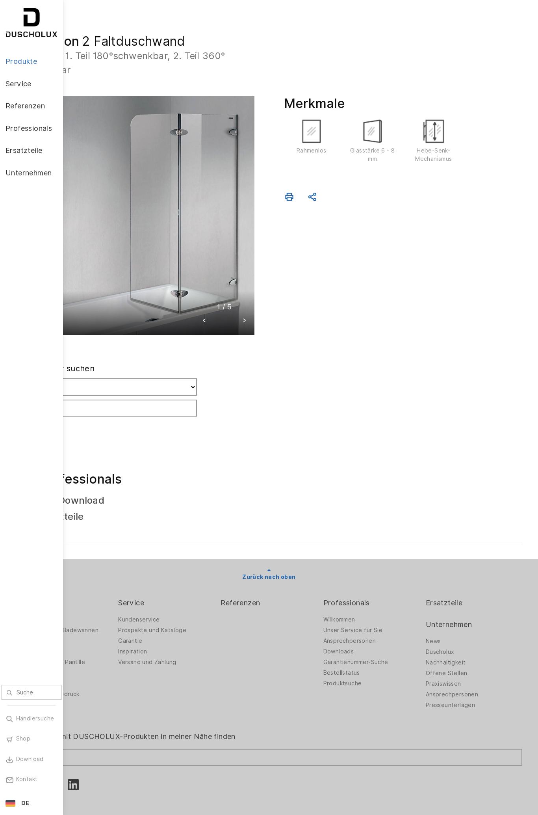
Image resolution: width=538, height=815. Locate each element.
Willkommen (364, 588)
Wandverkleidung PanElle (113, 630)
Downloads (364, 620)
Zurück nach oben (300, 545)
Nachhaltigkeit (458, 631)
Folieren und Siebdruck (111, 662)
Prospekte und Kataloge (203, 598)
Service (182, 571)
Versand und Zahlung (198, 630)
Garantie (181, 609)
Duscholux (452, 620)
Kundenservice (189, 588)
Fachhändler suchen (118, 337)
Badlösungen (97, 609)
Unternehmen (461, 593)
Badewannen (97, 620)
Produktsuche (368, 652)
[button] (235, 290)
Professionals (372, 571)
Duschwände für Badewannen (120, 598)
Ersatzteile (456, 571)
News (446, 610)
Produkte (94, 571)
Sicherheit (93, 673)
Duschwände (96, 588)
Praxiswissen (456, 652)
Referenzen (278, 571)
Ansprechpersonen (375, 609)
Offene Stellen (459, 641)
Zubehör (90, 641)
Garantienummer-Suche (381, 630)
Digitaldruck (95, 652)
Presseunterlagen (463, 673)
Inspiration (183, 620)
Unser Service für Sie (378, 598)
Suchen (95, 395)
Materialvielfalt (100, 684)
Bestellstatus (367, 641)
